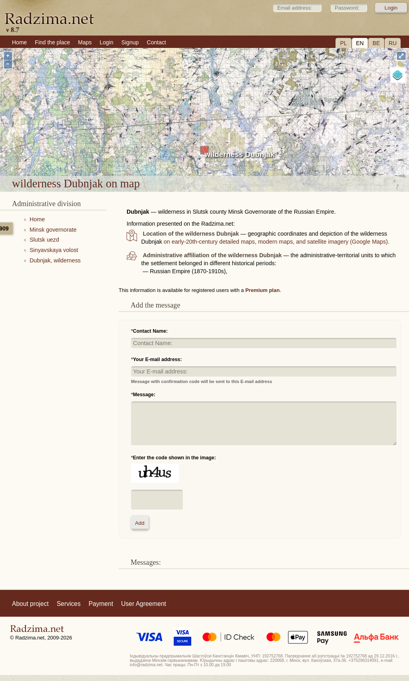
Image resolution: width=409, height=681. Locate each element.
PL (343, 43)
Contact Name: (150, 331)
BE (376, 43)
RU (393, 43)
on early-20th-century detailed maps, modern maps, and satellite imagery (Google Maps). (276, 241)
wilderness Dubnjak (239, 154)
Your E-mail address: (157, 359)
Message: (144, 394)
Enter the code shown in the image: (174, 458)
